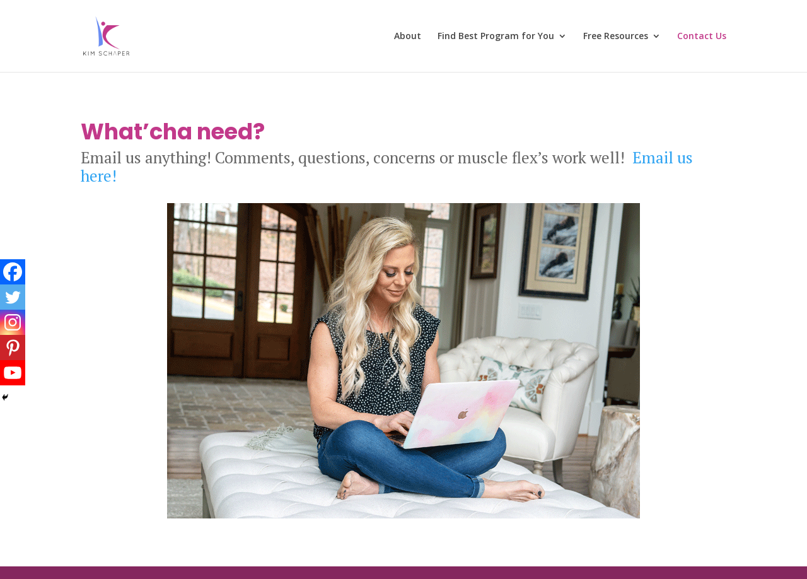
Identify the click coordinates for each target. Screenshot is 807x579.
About (407, 37)
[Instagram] (12, 322)
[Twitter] (12, 297)
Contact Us (701, 37)
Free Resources (615, 37)
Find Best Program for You (496, 37)
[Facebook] (12, 271)
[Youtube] (12, 372)
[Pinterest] (12, 347)
